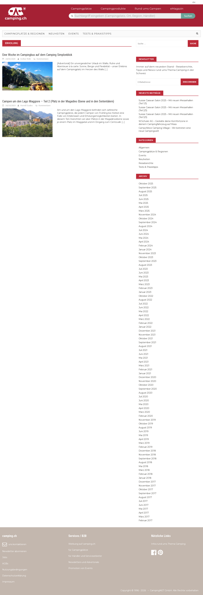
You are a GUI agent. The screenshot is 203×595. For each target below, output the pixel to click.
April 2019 (144, 439)
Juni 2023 (144, 272)
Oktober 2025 (146, 183)
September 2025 (147, 187)
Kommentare (42, 58)
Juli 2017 (143, 501)
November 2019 (147, 419)
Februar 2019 (145, 447)
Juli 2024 (143, 230)
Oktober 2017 (146, 489)
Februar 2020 (146, 416)
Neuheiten (56, 33)
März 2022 (144, 319)
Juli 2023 (143, 269)
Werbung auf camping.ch (81, 544)
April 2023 (144, 280)
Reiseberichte (146, 163)
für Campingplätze (78, 550)
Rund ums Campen (148, 8)
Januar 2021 (145, 373)
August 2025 (145, 191)
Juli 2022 (143, 303)
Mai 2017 (143, 508)
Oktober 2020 (146, 385)
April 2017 (144, 512)
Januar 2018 (145, 478)
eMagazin (176, 8)
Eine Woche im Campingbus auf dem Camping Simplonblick (37, 55)
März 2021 (144, 365)
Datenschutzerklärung (14, 575)
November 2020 (147, 381)
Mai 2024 (143, 238)
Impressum (8, 581)
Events (73, 33)
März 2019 (144, 443)
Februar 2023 (146, 288)
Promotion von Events (80, 568)
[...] (106, 69)
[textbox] (127, 16)
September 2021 (147, 342)
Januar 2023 (145, 292)
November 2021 (147, 334)
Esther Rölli (26, 58)
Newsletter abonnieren (14, 551)
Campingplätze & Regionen (24, 33)
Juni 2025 (143, 199)
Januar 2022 (145, 326)
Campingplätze (81, 8)
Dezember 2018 (147, 450)
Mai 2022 (143, 311)
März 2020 (144, 412)
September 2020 (148, 388)
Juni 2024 (144, 234)
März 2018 (144, 470)
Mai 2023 (143, 276)
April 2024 (144, 241)
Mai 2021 (143, 357)
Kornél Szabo (27, 105)
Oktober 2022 (146, 296)
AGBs (5, 563)
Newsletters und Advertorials (83, 562)
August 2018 (145, 462)
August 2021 (145, 346)
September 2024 (148, 222)
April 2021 (144, 361)
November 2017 (147, 485)
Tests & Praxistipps (97, 33)
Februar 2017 (145, 520)
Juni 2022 (144, 307)
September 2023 (147, 261)
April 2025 (144, 207)
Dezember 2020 (147, 377)
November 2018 (147, 454)
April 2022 (144, 315)
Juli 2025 (143, 195)
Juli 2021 (143, 350)
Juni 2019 (143, 431)
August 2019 (145, 427)
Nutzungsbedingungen (14, 569)
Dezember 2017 (147, 481)
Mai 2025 (143, 203)
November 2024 (147, 214)
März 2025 (144, 210)
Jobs (4, 557)
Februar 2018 (146, 474)
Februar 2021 (145, 369)
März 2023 (144, 284)
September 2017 (147, 493)
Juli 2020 (143, 396)
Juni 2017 (143, 505)
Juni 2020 (144, 400)
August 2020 (145, 392)
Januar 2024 (145, 249)
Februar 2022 (146, 323)
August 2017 (145, 497)
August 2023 (145, 265)
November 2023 (147, 253)
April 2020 (144, 408)
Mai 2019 (143, 435)
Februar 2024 (146, 245)
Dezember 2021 (147, 330)
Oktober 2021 (146, 338)
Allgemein (144, 147)
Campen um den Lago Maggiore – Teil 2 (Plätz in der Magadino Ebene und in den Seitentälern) (58, 101)
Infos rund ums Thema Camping (168, 544)
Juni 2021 (143, 354)
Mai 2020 (143, 404)
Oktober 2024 (146, 218)
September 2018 (147, 458)
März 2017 (144, 516)
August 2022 (145, 299)
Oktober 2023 (146, 257)
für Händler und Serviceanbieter (85, 556)
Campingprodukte (113, 8)
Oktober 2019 (146, 423)
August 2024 (145, 226)
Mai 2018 (143, 466)
